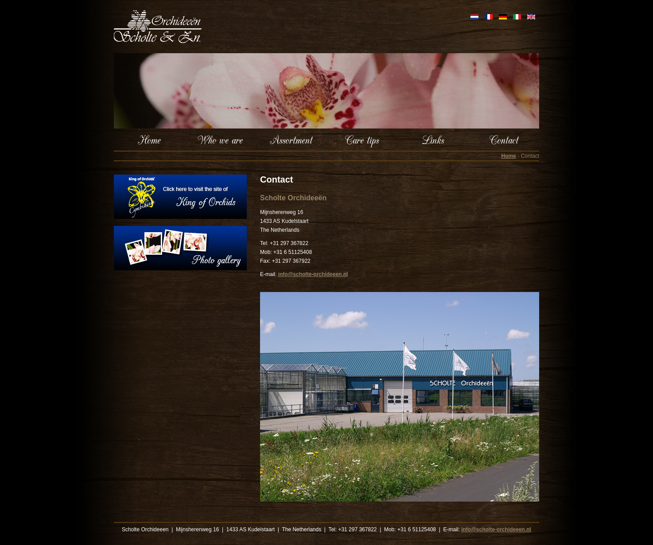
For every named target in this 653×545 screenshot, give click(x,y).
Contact (504, 139)
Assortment (291, 139)
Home (149, 139)
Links (433, 139)
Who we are (220, 139)
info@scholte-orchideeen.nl (313, 274)
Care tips (362, 139)
